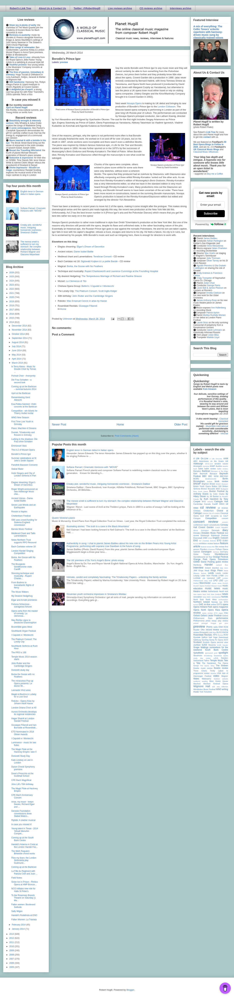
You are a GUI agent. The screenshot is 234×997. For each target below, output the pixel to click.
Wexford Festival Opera (215, 684)
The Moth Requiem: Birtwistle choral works (23, 852)
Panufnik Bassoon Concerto (24, 465)
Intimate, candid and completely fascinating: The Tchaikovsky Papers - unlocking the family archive (116, 577)
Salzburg (197, 640)
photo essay (211, 621)
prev (226, 623)
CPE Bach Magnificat (21, 780)
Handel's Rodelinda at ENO (24, 915)
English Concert (220, 538)
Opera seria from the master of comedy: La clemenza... (24, 613)
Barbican (206, 471)
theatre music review (202, 668)
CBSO (221, 504)
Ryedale (196, 637)
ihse (226, 565)
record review (212, 629)
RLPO (219, 632)
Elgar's (90, 246)
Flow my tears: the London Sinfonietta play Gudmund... (23, 860)
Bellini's (97, 286)
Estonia (213, 541)
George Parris (213, 285)
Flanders (203, 549)
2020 (12, 297)
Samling (205, 640)
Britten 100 (216, 486)
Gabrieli (196, 552)
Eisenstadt (197, 538)
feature (216, 543)
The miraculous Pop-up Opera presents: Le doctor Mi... (22, 683)
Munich (225, 583)
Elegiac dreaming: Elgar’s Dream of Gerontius (23, 483)
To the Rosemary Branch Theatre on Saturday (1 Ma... (23, 898)
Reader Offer (199, 630)
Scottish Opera (209, 642)
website (225, 679)
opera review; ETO (209, 613)
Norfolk (224, 597)
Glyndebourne (221, 554)
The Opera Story (207, 666)
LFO (226, 576)
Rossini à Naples (19, 511)
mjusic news (216, 583)
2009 (12, 950)
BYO (204, 501)
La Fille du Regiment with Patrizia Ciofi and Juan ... (24, 872)
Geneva (216, 552)
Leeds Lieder (222, 573)
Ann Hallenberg (218, 307)
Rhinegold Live (205, 632)
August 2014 (18, 342)
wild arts (216, 687)
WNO (218, 689)
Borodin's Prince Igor (21, 454)
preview (64, 62)
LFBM (221, 576)
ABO (195, 461)
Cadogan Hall (221, 501)
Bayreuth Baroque (208, 474)
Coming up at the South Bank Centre (22, 838)
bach (195, 469)
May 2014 (17, 354)
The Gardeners (209, 663)
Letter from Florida (209, 576)
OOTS (219, 604)
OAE (201, 604)
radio (215, 627)
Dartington (205, 530)
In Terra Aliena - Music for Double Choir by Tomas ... (23, 369)
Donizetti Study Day (20, 756)
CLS (202, 516)
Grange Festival (220, 557)
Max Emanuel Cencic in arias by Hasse (87, 301)
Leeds (211, 573)
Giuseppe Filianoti (88, 306)
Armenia (206, 466)
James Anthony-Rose (207, 300)
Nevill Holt (223, 591)
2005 (12, 967)
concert (225, 518)
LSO (221, 580)
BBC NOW (213, 476)
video (216, 675)
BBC (204, 476)
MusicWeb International (217, 426)
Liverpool (211, 578)
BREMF (197, 484)
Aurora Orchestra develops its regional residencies (24, 713)
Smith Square (222, 645)
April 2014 (17, 359)
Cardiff (215, 504)
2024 (12, 281)
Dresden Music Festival (212, 533)
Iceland (219, 565)
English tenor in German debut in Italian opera (89, 450)
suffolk (215, 658)
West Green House (218, 681)
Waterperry (206, 679)
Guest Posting (208, 562)
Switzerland (198, 660)
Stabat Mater (17, 469)
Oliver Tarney (212, 260)
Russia (220, 635)
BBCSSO (224, 476)
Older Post (180, 424)
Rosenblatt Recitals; (202, 635)
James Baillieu (210, 238)
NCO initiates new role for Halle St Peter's (23, 889)
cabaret (210, 502)
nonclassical (216, 597)
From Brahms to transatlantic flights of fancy (22, 585)
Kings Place (217, 570)
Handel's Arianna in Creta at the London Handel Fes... (24, 845)
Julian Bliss (213, 335)
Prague (213, 623)
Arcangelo (197, 466)
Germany (224, 552)
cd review (208, 507)
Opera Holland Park (202, 607)
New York (206, 594)
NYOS (195, 604)
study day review (202, 658)
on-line (207, 604)
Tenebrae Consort (102, 256)
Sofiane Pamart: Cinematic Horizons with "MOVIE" (92, 467)
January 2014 (18, 929)
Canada (207, 504)
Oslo (226, 613)
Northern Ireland (201, 602)
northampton (223, 600)
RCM (226, 627)
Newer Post (59, 424)
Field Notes (16, 878)
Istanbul (215, 568)
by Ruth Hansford (209, 499)
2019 (12, 301)
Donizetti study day (20, 670)
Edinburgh (205, 535)
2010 (12, 946)
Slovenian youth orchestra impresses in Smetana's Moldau (96, 594)
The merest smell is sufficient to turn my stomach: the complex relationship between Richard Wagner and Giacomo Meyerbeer (31, 248)
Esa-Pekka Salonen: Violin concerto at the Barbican (24, 405)
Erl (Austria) (204, 541)
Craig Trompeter (204, 278)
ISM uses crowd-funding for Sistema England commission (24, 522)
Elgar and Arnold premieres (24, 600)
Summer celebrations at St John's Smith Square (23, 459)
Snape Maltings (200, 647)
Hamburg (197, 565)
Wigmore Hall (201, 686)
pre (220, 623)
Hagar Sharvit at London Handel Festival (22, 719)
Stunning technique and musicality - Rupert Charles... (22, 576)
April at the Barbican (20, 393)
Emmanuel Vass (19, 446)
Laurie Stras (202, 322)
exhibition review (206, 543)
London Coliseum (166, 106)
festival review (206, 547)
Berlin (225, 478)
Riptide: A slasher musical (23, 820)
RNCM (225, 632)
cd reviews (223, 508)
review (196, 632)
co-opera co (216, 516)
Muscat (214, 586)
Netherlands (213, 591)
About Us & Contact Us (52, 8)
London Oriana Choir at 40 (23, 707)
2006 (12, 963)
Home (63, 309)
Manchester (205, 583)
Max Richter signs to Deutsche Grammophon (23, 621)
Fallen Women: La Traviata (24, 919)
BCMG (196, 479)
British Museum (222, 484)
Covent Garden (206, 527)
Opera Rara (214, 610)
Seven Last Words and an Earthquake (23, 506)
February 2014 (19, 924)
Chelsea (196, 511)
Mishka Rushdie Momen (214, 315)
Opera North (199, 610)
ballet (200, 469)
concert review (205, 521)
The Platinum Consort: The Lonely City (24, 640)
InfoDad (224, 433)
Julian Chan (209, 283)
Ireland (208, 568)
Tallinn (206, 660)
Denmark (216, 530)
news (225, 594)
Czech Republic (221, 527)
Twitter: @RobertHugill (87, 8)
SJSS (204, 645)
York (201, 692)
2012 (12, 938)
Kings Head (203, 570)
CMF (207, 516)
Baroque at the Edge (219, 471)
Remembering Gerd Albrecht (20, 398)
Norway (214, 602)
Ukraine (213, 673)
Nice (204, 597)
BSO (218, 489)
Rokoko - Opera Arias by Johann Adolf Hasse (22, 702)
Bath (195, 474)
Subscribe (210, 213)
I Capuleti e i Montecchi (22, 635)
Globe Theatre (201, 554)
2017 (12, 309)
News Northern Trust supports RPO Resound (23, 541)
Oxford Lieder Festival (210, 615)
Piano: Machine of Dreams (23, 428)
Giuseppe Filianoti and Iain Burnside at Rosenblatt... (24, 726)
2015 (12, 318)
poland (195, 623)
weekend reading (200, 681)
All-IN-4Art (209, 464)
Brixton (204, 489)
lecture (203, 573)
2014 (12, 322)
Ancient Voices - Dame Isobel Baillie (22, 499)
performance (222, 618)
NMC (209, 597)
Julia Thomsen (213, 258)
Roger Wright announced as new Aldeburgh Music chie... (24, 491)
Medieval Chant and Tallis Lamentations (23, 534)
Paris (210, 618)
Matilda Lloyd (213, 337)
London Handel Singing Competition (22, 552)
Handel (208, 564)
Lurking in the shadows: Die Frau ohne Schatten (24, 440)
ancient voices (221, 464)
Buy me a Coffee (215, 174)
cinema (205, 513)
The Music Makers (20, 592)
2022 (12, 289)
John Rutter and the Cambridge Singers (92, 296)
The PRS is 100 (18, 652)
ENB (210, 538)
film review (219, 547)
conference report (201, 525)
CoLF (225, 516)
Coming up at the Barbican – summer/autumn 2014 (23, 387)
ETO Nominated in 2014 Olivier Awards (22, 733)
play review (223, 621)
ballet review (210, 469)
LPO (215, 580)
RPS (215, 635)
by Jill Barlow (213, 496)
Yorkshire (208, 692)
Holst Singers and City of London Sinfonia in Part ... (23, 476)
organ (221, 613)
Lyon (226, 581)
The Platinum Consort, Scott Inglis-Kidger (96, 291)
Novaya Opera (134, 103)
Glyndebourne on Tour (202, 557)
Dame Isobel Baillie (83, 251)
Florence (211, 549)
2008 (12, 954)
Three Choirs (200, 671)
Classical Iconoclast (223, 420)
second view (222, 642)
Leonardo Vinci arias (21, 690)
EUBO (225, 541)
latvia (226, 571)
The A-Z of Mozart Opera (23, 450)
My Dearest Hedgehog (22, 596)
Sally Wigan (16, 911)
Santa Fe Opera (216, 640)
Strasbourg (208, 656)
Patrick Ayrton (213, 312)
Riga (214, 632)
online (213, 604)
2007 (12, 959)
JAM (195, 570)
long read (208, 581)
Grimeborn (223, 559)
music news (212, 588)
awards (225, 466)
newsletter (197, 597)
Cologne (196, 518)
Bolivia (209, 481)
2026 (12, 272)
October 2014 (18, 334)
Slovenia (212, 645)
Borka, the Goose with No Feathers (85, 266)
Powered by (210, 224)
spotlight (223, 652)
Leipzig (196, 576)
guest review (222, 562)
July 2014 (17, 346)
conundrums (214, 525)
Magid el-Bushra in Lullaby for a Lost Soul (23, 695)
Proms (209, 627)
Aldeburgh (198, 463)
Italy (221, 568)
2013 (12, 934)
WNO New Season (20, 417)
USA (219, 673)
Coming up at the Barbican (23, 867)
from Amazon (209, 389)
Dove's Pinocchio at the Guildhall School (22, 774)
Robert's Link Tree (20, 8)
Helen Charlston (219, 248)
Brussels (211, 489)
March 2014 (18, 363)
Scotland (197, 642)
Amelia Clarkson (214, 293)
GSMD (196, 562)
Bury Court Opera (200, 491)
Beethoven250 (210, 479)
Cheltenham (208, 511)
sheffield (196, 645)
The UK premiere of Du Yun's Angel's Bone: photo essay (95, 560)
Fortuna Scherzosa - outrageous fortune (21, 605)
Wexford (196, 684)
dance (195, 530)
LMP (218, 578)
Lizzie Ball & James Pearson (210, 288)
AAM (225, 458)
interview (198, 567)
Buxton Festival (216, 491)
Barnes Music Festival (21, 529)
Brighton (205, 484)
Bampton (197, 471)
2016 (12, 314)
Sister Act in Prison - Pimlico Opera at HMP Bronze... (24, 883)
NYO (226, 602)
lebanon (196, 573)
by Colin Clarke (217, 494)
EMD (205, 538)
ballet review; (222, 469)
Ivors (226, 568)
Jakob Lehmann (214, 330)
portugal (204, 623)
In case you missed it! (21, 824)
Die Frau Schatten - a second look (21, 381)
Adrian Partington (215, 241)
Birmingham (199, 481)
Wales (196, 678)
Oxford (196, 615)
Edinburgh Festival (219, 535)
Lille (203, 578)
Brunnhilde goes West (21, 627)
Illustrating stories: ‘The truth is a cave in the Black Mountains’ (97, 526)
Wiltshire (224, 687)
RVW (226, 635)
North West (211, 599)
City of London (214, 513)
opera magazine (220, 607)
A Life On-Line (200, 458)
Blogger (130, 990)
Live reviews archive (120, 8)
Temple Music (216, 660)
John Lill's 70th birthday (22, 784)
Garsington (206, 551)
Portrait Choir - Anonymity (23, 376)
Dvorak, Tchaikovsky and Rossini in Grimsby (23, 433)
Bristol (212, 484)
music (219, 586)
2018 (12, 305)
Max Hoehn (210, 253)
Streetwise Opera (221, 656)
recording (224, 630)
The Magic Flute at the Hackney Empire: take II (23, 750)
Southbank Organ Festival (23, 631)
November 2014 (20, 330)
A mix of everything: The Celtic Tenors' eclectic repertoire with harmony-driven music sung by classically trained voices (208, 32)
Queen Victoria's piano (63, 518)
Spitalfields (198, 653)
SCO (226, 640)
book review (221, 481)
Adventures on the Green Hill (213, 461)
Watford (217, 679)
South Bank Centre (216, 650)
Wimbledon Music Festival (204, 689)
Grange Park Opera (204, 559)
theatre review (221, 668)
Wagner (224, 676)
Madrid (195, 583)
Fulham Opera (222, 549)
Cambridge (198, 504)
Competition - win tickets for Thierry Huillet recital (24, 412)
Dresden (197, 533)
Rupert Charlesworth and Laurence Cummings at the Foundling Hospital (121, 271)
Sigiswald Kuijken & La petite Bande (99, 261)
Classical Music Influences (205, 152)
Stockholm (197, 655)
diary (225, 530)
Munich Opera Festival (202, 586)
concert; (225, 522)
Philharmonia (198, 621)
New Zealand (216, 594)
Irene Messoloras (215, 246)
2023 (12, 285)
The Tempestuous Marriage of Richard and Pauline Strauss (111, 276)
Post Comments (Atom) (127, 435)
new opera (197, 594)
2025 (12, 276)
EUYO (195, 543)
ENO (195, 540)
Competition (211, 518)
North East (198, 599)
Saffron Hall (206, 637)
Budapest (224, 489)
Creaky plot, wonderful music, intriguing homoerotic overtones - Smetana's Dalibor (108, 484)
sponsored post (211, 653)
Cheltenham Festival (21, 516)
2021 (12, 293)
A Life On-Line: (216, 459)
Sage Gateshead (220, 637)
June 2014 (17, 350)
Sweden (224, 658)
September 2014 (20, 338)
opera (225, 604)
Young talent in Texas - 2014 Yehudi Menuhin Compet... (24, 831)
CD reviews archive (151, 8)
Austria (219, 466)
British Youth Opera (202, 486)
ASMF (212, 466)
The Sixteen (222, 665)
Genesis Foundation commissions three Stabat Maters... (21, 813)
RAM (220, 627)
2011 (12, 942)
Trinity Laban (216, 671)
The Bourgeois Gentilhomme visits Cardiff (21, 566)
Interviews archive (180, 8)
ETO (219, 540)
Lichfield (196, 578)
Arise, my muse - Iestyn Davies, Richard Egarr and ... (23, 804)
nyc (220, 602)
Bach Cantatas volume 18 (23, 546)
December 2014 (20, 325)
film (213, 547)
